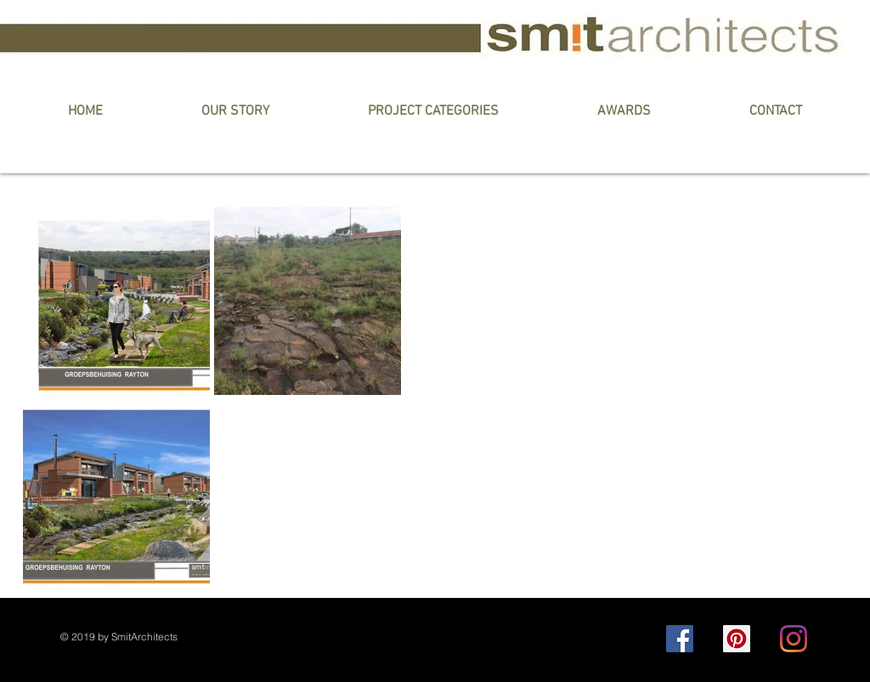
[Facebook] (679, 638)
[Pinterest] (736, 638)
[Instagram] (793, 638)
